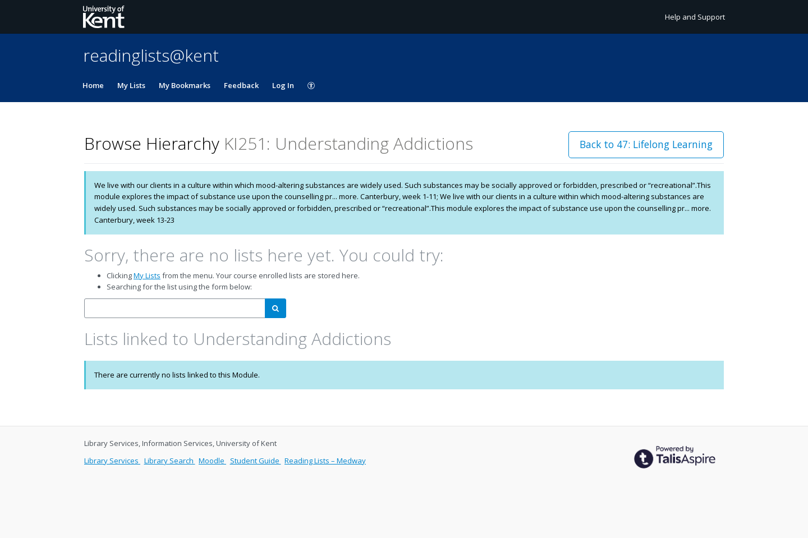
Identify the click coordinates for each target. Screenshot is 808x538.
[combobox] (174, 308)
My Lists (131, 85)
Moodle (212, 461)
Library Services (112, 461)
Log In (283, 85)
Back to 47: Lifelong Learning (646, 144)
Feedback (241, 85)
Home (93, 85)
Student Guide (255, 461)
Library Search (169, 461)
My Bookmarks (184, 85)
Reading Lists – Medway (325, 461)
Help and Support (695, 17)
